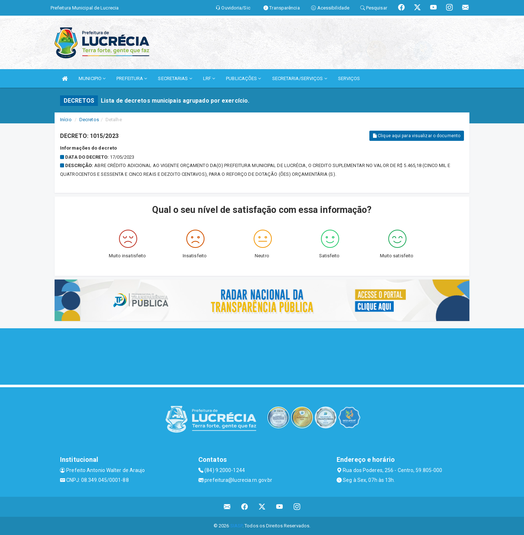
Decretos (89, 119)
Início (66, 119)
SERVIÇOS (349, 78)
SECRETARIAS (175, 78)
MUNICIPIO (92, 78)
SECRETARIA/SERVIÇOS (299, 78)
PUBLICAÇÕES (243, 78)
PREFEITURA (131, 78)
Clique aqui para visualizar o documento (416, 135)
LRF (209, 78)
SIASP (236, 525)
